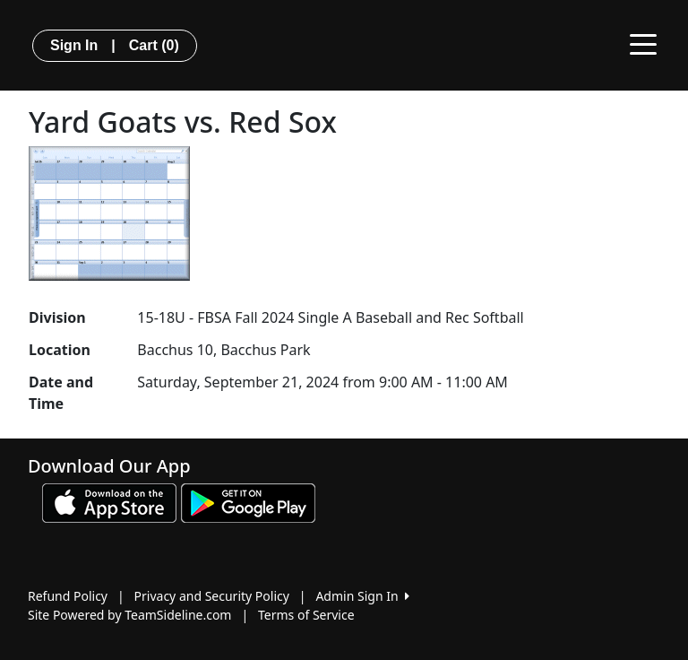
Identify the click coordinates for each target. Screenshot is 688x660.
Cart (154, 45)
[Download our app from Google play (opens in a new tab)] (248, 501)
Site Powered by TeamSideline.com (129, 614)
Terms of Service (306, 614)
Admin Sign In (361, 595)
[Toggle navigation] (643, 43)
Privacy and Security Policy (211, 595)
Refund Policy (68, 595)
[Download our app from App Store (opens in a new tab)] (109, 501)
